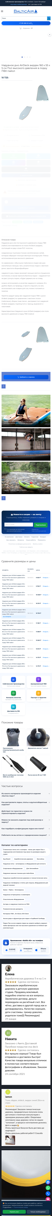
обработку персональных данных (39, 530)
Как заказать (11, 540)
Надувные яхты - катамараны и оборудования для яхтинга (24, 864)
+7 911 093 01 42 (26, 23)
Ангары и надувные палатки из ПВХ (16, 904)
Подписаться (41, 525)
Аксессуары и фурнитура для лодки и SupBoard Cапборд (24, 918)
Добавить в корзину (26, 377)
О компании (9, 537)
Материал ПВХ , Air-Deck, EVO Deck (16, 913)
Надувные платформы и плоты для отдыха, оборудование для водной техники (25, 884)
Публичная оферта (26, 547)
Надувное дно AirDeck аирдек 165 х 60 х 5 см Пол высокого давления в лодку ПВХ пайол (13, 624)
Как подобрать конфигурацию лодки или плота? (23, 830)
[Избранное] (48, 1199)
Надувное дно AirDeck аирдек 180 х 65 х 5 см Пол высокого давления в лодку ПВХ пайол (13, 650)
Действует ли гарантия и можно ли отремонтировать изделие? (17, 813)
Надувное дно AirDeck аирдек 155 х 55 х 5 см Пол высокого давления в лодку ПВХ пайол (13, 605)
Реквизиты (42, 540)
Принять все (14, 1212)
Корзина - (26, 28)
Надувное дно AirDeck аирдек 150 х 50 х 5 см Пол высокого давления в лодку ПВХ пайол (13, 596)
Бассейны (40, 859)
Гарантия (34, 537)
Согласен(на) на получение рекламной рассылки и (26, 530)
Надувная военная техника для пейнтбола (18, 873)
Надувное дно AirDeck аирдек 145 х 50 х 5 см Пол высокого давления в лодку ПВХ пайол (13, 587)
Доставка (19, 537)
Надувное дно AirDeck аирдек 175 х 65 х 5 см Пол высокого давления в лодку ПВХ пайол (13, 642)
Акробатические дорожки (23, 859)
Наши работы (31, 540)
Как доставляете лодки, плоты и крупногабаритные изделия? (24, 805)
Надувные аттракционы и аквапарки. (16, 894)
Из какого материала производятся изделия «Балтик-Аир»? (21, 796)
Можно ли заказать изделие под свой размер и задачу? (22, 822)
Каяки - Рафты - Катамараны (13, 890)
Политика (17, 1207)
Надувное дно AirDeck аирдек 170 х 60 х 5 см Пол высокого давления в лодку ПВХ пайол (13, 633)
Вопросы (21, 540)
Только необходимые (38, 1212)
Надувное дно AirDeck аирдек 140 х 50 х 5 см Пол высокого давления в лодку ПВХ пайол (13, 579)
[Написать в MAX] (48, 1182)
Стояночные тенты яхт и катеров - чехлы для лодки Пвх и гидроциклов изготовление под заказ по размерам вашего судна (24, 852)
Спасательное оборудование (13, 899)
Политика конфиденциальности (19, 544)
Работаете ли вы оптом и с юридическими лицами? (24, 836)
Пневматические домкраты (13, 909)
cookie (25, 1207)
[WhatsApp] (48, 1188)
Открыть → (46, 579)
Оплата (26, 537)
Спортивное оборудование (13, 868)
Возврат (43, 537)
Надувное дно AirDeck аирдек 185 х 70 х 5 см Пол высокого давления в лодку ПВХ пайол (13, 659)
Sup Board (6, 859)
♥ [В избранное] (49, 34)
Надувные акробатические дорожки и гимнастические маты (25, 878)
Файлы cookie (37, 544)
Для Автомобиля (32, 868)
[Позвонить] (48, 1193)
